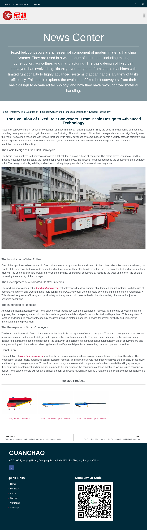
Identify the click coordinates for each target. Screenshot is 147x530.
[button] (144, 15)
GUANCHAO (27, 452)
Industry (14, 112)
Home (5, 112)
